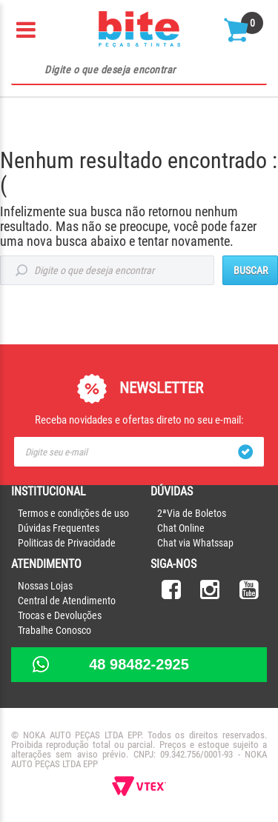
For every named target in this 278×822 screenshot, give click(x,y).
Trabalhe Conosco (54, 630)
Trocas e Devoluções (60, 615)
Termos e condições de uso (73, 513)
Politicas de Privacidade (67, 543)
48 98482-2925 (139, 664)
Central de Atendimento (67, 601)
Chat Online (181, 528)
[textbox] (139, 70)
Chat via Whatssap (195, 543)
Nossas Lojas (45, 586)
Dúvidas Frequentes (58, 528)
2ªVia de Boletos (191, 513)
